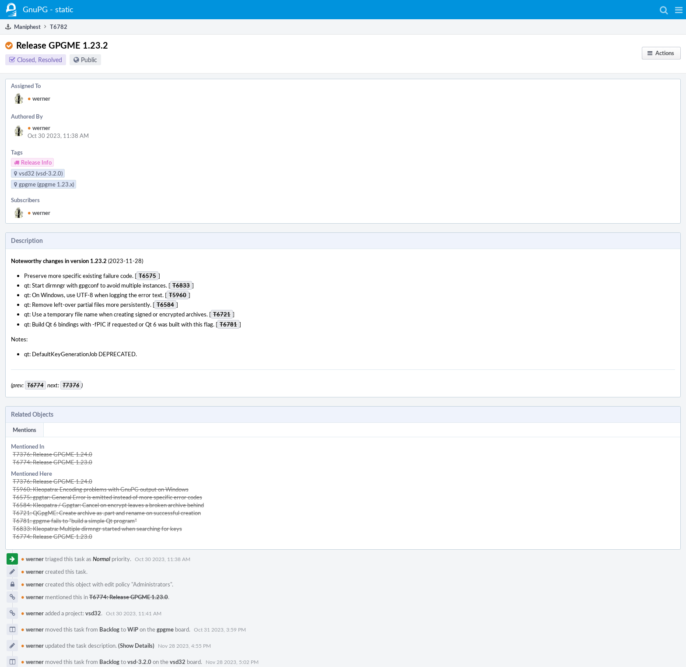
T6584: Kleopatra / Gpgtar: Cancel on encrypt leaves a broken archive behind (108, 505)
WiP (132, 629)
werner (39, 98)
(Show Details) (136, 645)
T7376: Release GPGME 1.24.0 (52, 454)
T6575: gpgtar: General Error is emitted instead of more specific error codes (107, 497)
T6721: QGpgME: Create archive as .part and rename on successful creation (107, 513)
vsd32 (93, 613)
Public (89, 60)
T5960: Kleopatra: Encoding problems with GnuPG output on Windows (101, 489)
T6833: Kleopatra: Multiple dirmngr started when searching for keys (97, 529)
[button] (679, 9)
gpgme (165, 629)
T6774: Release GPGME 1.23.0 (52, 462)
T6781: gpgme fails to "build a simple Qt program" (75, 521)
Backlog (109, 629)
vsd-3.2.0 (139, 662)
